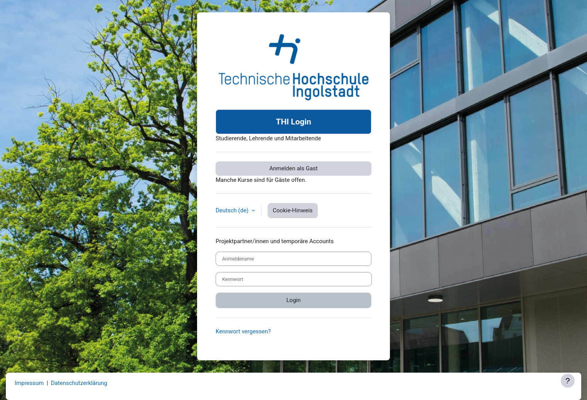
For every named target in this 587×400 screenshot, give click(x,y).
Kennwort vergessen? (243, 331)
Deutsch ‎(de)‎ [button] (233, 210)
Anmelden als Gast (293, 168)
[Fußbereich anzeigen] (568, 381)
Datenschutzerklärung (79, 383)
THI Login (293, 121)
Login (294, 300)
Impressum (29, 383)
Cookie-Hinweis (292, 210)
